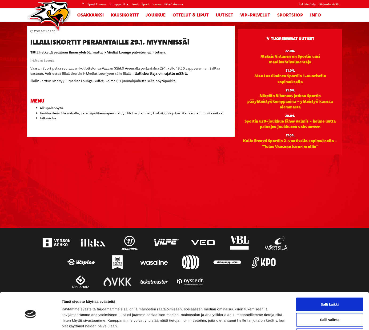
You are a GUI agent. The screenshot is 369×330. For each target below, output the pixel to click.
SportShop (290, 15)
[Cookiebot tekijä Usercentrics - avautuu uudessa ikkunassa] (30, 320)
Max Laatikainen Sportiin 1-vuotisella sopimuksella (290, 78)
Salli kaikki (330, 284)
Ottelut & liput (190, 15)
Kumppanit (119, 4)
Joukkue (155, 15)
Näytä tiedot (251, 321)
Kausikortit (125, 15)
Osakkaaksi (90, 15)
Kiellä (329, 315)
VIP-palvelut (255, 15)
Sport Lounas (97, 4)
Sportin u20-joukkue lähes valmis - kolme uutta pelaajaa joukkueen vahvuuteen (290, 123)
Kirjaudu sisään (330, 4)
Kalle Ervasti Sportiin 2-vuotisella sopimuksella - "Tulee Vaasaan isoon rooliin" (290, 143)
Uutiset (224, 15)
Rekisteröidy (307, 4)
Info (315, 15)
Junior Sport (140, 4)
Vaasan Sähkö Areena (167, 4)
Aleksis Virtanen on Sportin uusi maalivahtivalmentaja (290, 59)
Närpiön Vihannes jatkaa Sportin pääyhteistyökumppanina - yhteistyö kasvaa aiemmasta (290, 101)
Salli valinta (330, 299)
